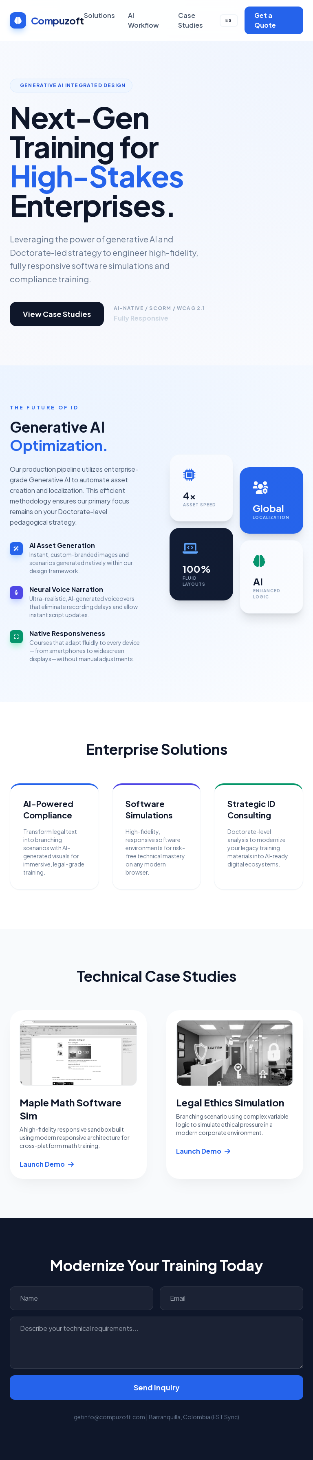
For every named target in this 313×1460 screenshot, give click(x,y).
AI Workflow (143, 20)
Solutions (99, 15)
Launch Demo (47, 1164)
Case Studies (190, 20)
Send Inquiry (157, 1387)
